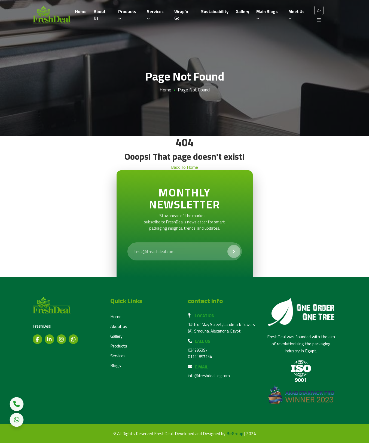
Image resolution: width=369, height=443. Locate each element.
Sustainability (214, 11)
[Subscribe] (233, 251)
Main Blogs (267, 13)
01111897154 (200, 357)
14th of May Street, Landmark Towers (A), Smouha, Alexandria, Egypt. (221, 328)
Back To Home (184, 167)
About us (118, 326)
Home (81, 11)
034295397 (198, 350)
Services (155, 13)
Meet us (296, 13)
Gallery (242, 11)
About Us (100, 14)
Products (127, 13)
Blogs (115, 365)
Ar (319, 11)
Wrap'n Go (181, 14)
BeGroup (235, 434)
